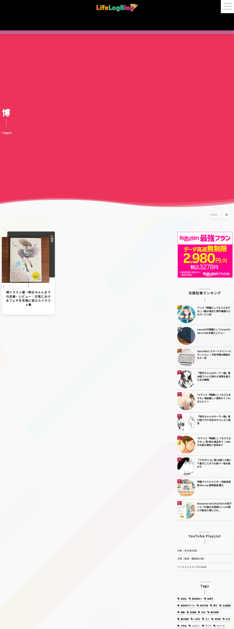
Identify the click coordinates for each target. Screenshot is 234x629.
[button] (227, 6)
